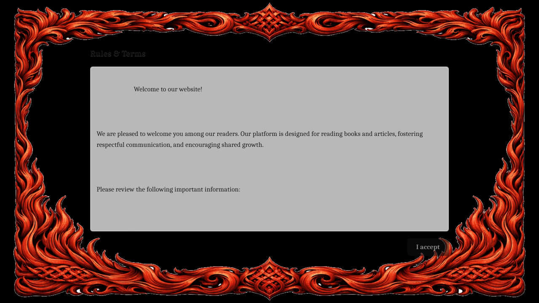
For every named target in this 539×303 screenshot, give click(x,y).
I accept (428, 247)
